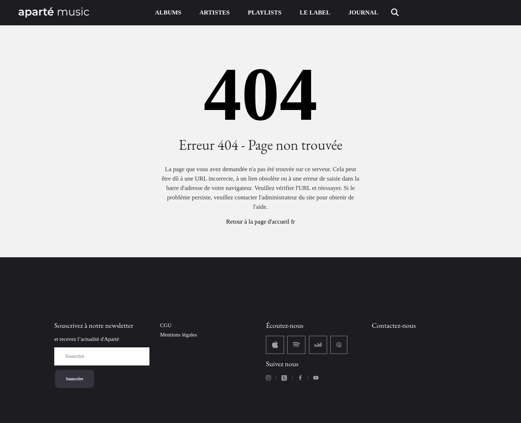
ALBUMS (168, 12)
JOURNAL (363, 12)
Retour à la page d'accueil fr (260, 221)
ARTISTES (214, 12)
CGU (166, 325)
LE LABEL (315, 12)
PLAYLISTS (264, 12)
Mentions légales (178, 335)
